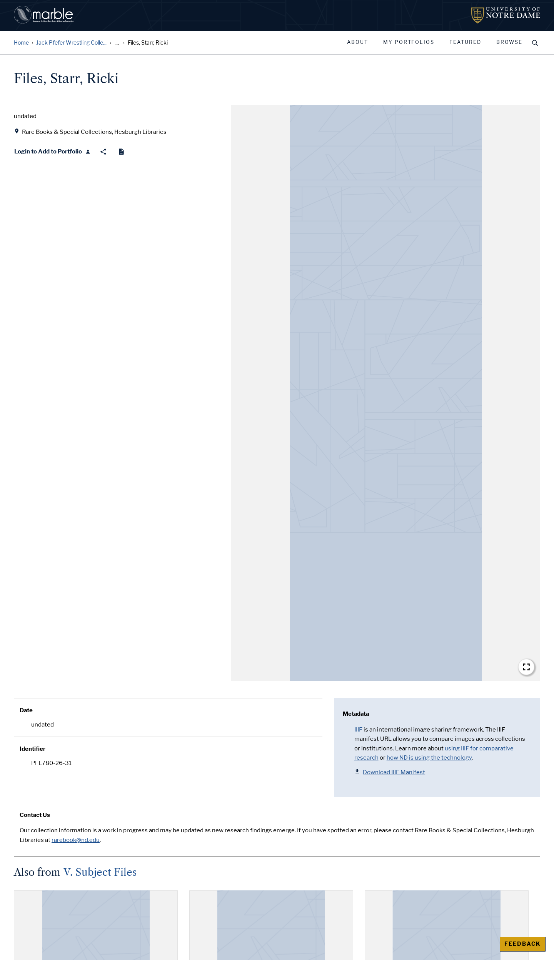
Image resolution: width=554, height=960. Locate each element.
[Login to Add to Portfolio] (52, 151)
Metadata (356, 713)
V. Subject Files (100, 872)
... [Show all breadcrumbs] (117, 43)
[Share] (103, 151)
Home (21, 43)
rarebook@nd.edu (76, 840)
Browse (509, 42)
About (357, 42)
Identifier (32, 748)
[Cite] (121, 151)
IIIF (358, 729)
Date (26, 710)
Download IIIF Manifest (390, 772)
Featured (465, 42)
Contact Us (35, 815)
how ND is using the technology (429, 757)
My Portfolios (408, 42)
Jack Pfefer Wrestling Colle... (71, 43)
